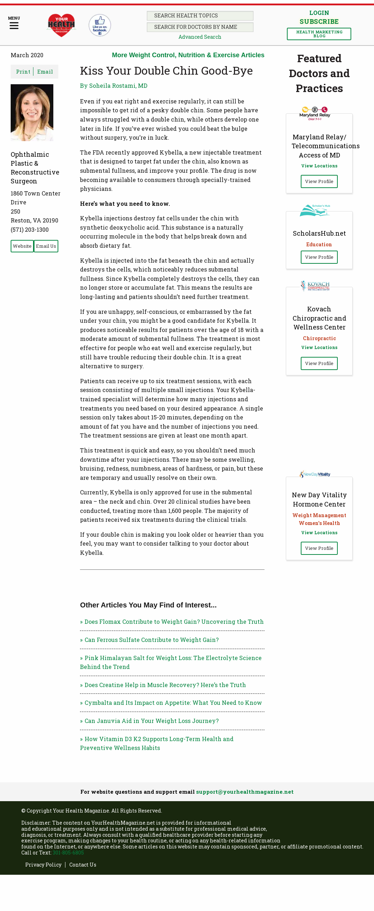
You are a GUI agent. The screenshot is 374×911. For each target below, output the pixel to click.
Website (22, 246)
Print (23, 71)
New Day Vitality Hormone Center (319, 499)
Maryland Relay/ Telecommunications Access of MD (326, 146)
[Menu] (14, 23)
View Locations (319, 165)
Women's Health (319, 523)
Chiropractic (319, 338)
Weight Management (319, 515)
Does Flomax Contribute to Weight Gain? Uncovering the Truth (174, 621)
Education (319, 244)
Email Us (46, 246)
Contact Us (82, 865)
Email (45, 71)
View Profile (319, 181)
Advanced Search (199, 36)
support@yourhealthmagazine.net (245, 791)
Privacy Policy (43, 865)
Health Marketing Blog (319, 33)
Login (319, 12)
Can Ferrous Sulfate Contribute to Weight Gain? (152, 639)
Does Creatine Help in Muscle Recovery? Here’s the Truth (165, 684)
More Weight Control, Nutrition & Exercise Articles (188, 55)
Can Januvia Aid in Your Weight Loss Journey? (152, 720)
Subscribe (319, 21)
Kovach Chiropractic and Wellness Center (319, 318)
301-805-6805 (68, 852)
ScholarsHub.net (319, 233)
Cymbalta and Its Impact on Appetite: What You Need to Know (173, 702)
